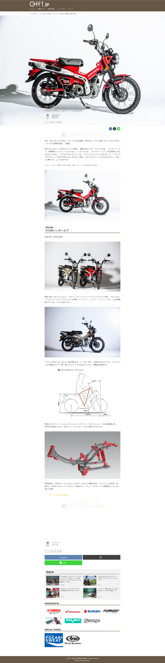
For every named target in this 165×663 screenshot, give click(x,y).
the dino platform (85, 660)
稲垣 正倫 (55, 117)
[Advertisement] (60, 524)
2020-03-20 (56, 115)
